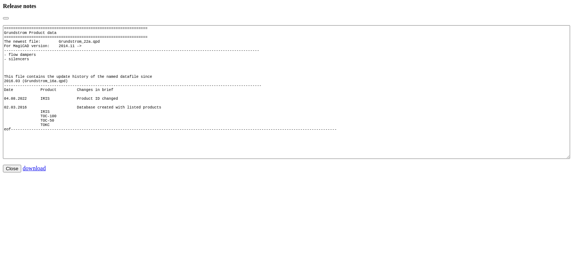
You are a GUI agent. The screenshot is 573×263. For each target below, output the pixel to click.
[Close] (6, 18)
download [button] (34, 190)
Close (12, 190)
